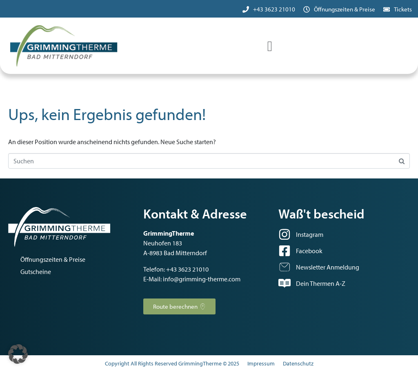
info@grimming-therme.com (201, 279)
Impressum (261, 363)
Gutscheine (35, 271)
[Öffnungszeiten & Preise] (306, 9)
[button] (18, 354)
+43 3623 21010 (274, 9)
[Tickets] (386, 9)
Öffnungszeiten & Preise (344, 9)
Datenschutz (298, 363)
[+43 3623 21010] (245, 9)
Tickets (403, 9)
